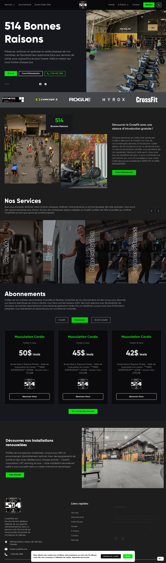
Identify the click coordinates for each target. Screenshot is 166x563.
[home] (83, 5)
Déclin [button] (128, 556)
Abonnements (24, 5)
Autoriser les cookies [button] (111, 556)
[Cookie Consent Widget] (83, 556)
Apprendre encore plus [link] (80, 557)
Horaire (111, 5)
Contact (136, 5)
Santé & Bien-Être (43, 5)
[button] (10, 5)
